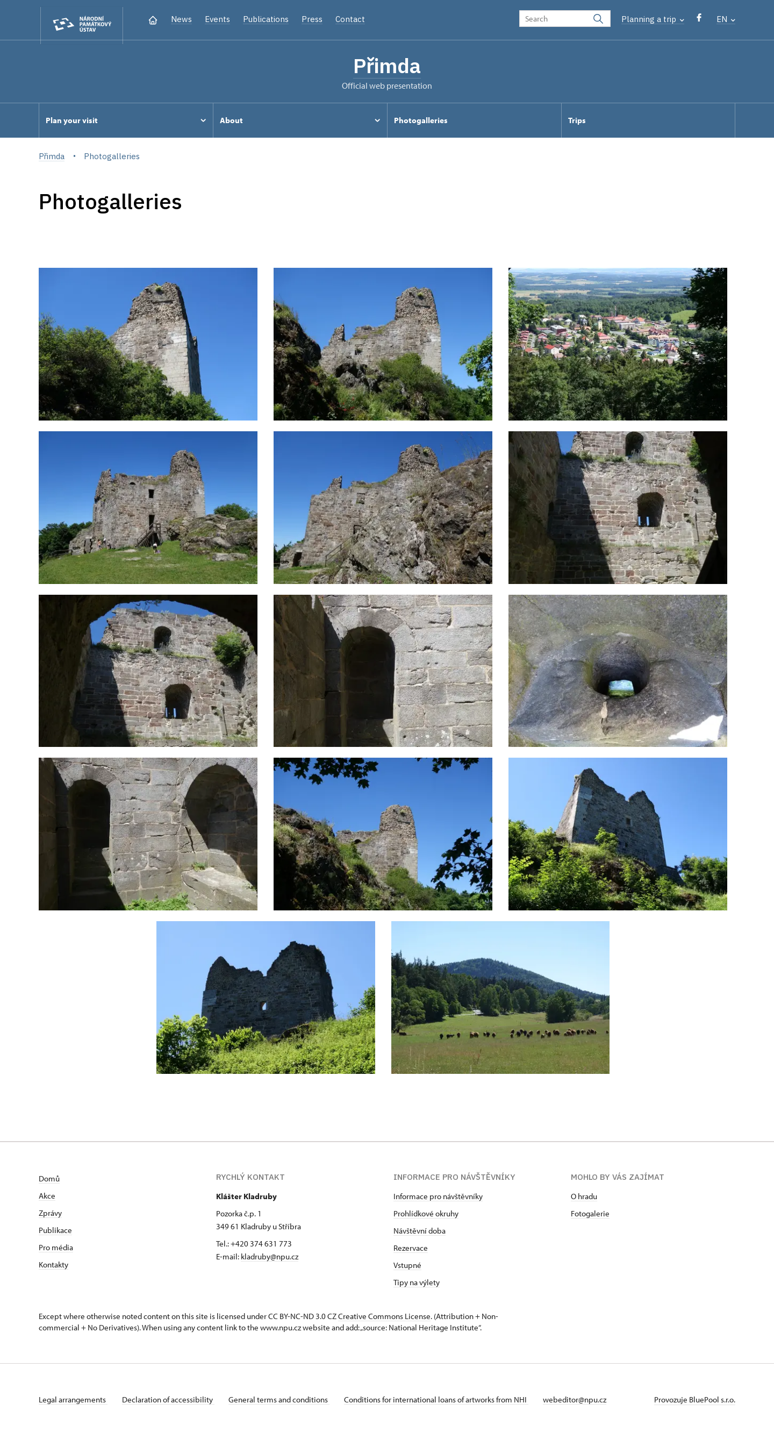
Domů (49, 1182)
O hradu (584, 1200)
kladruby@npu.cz (269, 1260)
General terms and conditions (284, 1403)
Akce (47, 1199)
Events (217, 19)
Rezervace (410, 1251)
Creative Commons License (384, 1320)
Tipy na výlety (416, 1286)
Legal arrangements (73, 1403)
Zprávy (50, 1217)
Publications (266, 19)
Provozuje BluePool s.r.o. (694, 1403)
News (181, 19)
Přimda (387, 67)
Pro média (56, 1251)
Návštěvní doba (419, 1234)
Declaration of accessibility (171, 1403)
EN (725, 19)
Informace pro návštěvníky (438, 1200)
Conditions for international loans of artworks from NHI (445, 1403)
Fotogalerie (590, 1217)
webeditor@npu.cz (586, 1403)
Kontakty (53, 1268)
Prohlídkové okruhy (425, 1217)
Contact (350, 19)
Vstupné (407, 1269)
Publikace (55, 1234)
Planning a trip (652, 19)
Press (312, 19)
